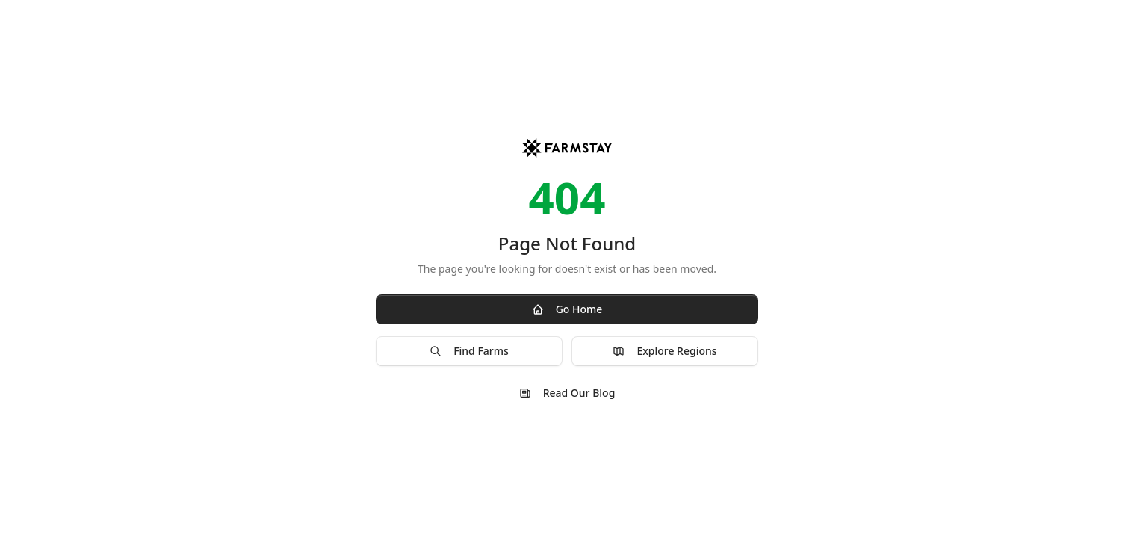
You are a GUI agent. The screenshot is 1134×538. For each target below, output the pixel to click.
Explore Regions (664, 351)
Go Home (567, 309)
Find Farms (469, 351)
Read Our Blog (567, 393)
